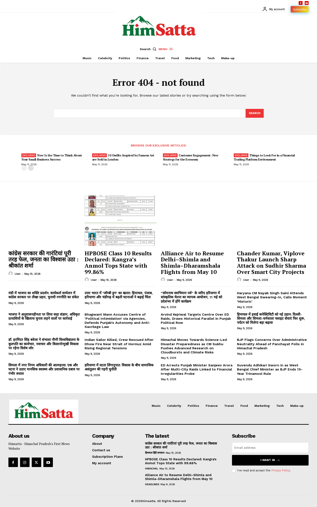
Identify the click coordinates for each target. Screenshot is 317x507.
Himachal (151, 468)
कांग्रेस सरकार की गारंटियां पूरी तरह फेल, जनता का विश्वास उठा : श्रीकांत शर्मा (43, 259)
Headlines (152, 484)
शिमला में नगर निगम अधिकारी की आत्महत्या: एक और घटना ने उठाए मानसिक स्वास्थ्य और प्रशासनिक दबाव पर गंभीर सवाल (44, 369)
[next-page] (31, 168)
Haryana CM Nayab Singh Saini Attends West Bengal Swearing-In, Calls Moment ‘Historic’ (272, 297)
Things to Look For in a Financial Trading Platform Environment (264, 157)
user (18, 273)
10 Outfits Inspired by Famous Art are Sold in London (123, 157)
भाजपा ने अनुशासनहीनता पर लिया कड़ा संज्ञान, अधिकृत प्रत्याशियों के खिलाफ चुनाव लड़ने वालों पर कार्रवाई (44, 316)
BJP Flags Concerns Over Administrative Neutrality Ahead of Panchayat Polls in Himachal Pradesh (272, 344)
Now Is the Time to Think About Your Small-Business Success (51, 157)
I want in (270, 460)
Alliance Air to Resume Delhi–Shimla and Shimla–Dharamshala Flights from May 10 (192, 262)
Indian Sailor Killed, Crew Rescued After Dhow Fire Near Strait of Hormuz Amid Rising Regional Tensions (119, 344)
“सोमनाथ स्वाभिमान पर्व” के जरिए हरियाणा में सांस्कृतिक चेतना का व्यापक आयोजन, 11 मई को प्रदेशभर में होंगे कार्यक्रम (191, 297)
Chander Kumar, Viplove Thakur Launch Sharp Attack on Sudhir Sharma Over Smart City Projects (271, 262)
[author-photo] (11, 273)
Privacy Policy (280, 470)
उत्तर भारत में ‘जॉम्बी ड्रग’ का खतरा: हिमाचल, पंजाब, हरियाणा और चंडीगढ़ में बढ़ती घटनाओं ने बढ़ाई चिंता (119, 295)
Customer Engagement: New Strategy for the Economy (190, 157)
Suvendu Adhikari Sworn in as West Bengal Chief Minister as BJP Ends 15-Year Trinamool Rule (270, 369)
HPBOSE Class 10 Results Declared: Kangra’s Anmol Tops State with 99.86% (118, 262)
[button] (149, 49)
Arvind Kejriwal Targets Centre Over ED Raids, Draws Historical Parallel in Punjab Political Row (196, 318)
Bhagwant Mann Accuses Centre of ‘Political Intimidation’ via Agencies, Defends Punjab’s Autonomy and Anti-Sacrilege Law (117, 320)
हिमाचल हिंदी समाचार (154, 452)
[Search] (255, 113)
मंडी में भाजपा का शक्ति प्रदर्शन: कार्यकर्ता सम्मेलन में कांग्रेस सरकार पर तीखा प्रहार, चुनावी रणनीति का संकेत (43, 295)
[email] (270, 447)
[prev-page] (24, 168)
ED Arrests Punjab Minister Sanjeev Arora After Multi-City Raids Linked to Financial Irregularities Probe (196, 369)
